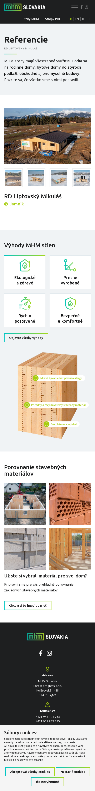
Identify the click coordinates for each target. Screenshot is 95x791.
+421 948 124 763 (47, 717)
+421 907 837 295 (47, 721)
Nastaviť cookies (73, 771)
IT (83, 19)
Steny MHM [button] (32, 19)
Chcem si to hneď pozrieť (27, 605)
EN (77, 19)
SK (70, 19)
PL (89, 19)
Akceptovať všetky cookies (30, 771)
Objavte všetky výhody (26, 338)
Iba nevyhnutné (47, 781)
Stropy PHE (53, 19)
